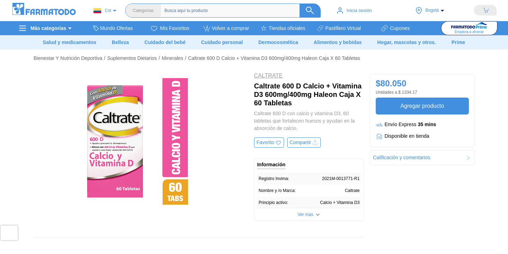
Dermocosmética (278, 42)
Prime (458, 42)
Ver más (305, 214)
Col (102, 10)
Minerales (172, 58)
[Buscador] (239, 10)
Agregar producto (422, 106)
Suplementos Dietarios (132, 58)
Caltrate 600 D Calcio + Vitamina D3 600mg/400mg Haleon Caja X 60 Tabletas (274, 58)
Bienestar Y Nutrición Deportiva (68, 58)
